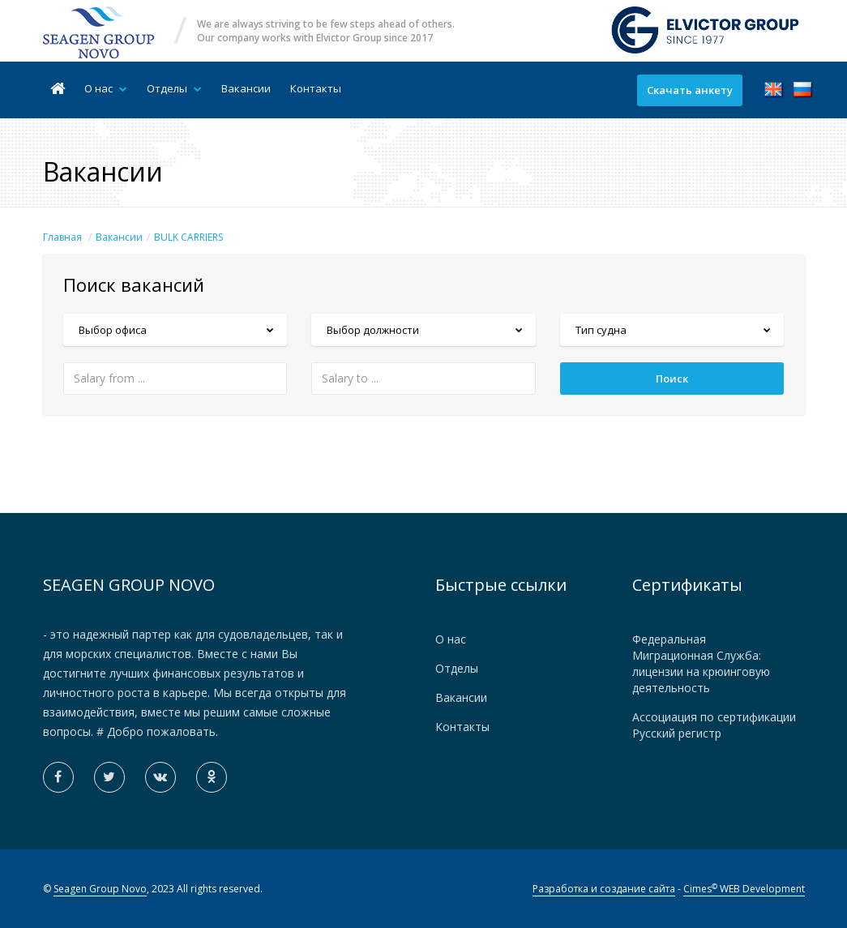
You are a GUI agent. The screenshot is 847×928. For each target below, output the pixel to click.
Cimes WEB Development (744, 889)
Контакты (315, 88)
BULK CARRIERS (188, 237)
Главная (62, 237)
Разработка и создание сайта (604, 889)
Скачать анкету (690, 90)
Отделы (174, 88)
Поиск (672, 378)
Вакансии (246, 88)
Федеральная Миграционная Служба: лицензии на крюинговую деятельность (701, 663)
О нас (105, 88)
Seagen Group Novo (100, 889)
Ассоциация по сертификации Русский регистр (714, 725)
